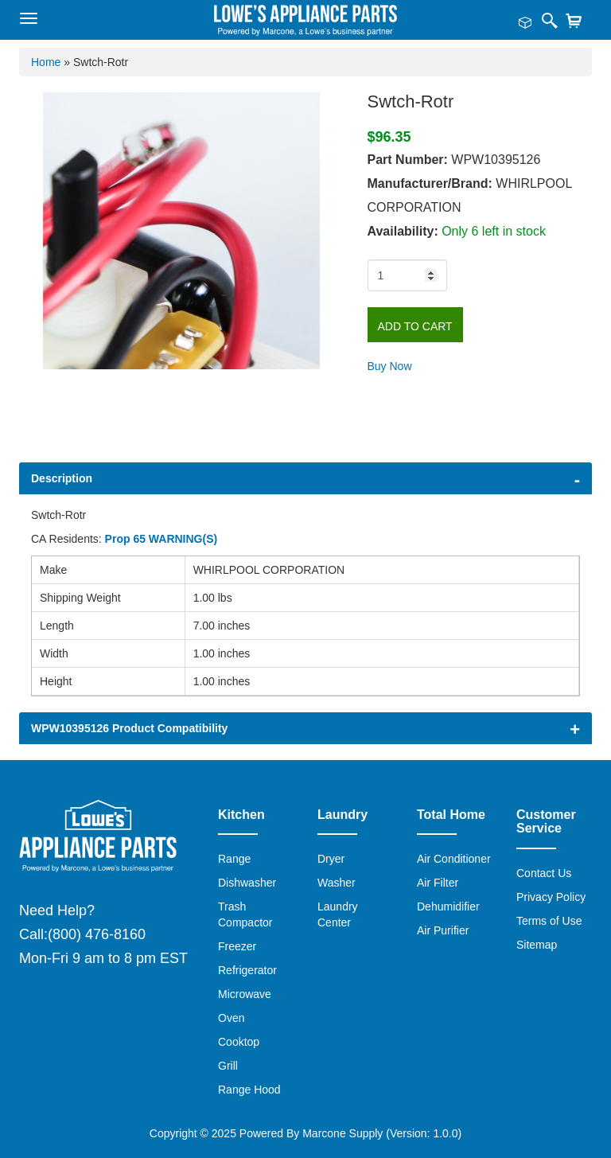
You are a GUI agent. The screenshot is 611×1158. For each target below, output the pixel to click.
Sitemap (536, 944)
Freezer (237, 946)
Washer (336, 882)
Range (234, 858)
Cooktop (238, 1041)
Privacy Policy (551, 897)
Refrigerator (247, 970)
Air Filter (437, 882)
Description (61, 478)
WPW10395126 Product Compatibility (129, 728)
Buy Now (390, 366)
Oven (231, 1018)
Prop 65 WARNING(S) (161, 538)
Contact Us (543, 873)
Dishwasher (247, 882)
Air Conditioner (454, 858)
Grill (228, 1065)
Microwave (244, 994)
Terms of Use (549, 920)
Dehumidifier (448, 906)
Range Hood (249, 1089)
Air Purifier (443, 930)
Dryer (330, 858)
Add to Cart (415, 326)
